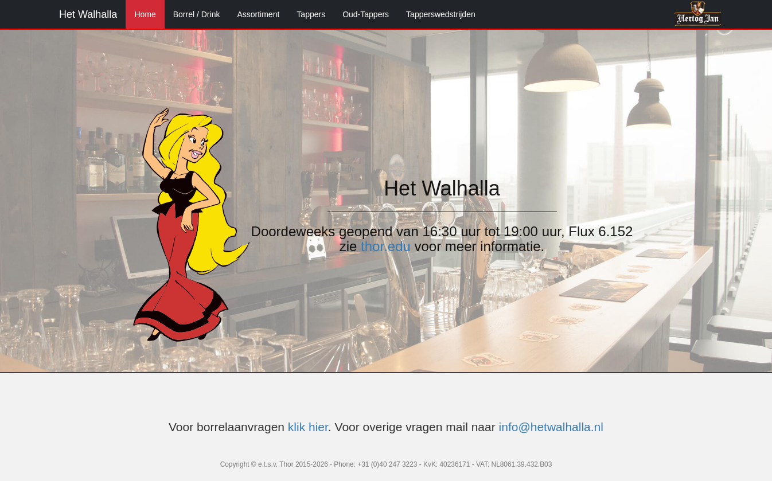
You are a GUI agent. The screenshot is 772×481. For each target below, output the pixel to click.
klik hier (308, 426)
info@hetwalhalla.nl (551, 426)
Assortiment (258, 14)
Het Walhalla (88, 14)
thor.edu (386, 246)
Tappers (311, 14)
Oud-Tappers (365, 14)
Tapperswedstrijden (440, 14)
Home (144, 14)
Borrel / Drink (196, 14)
